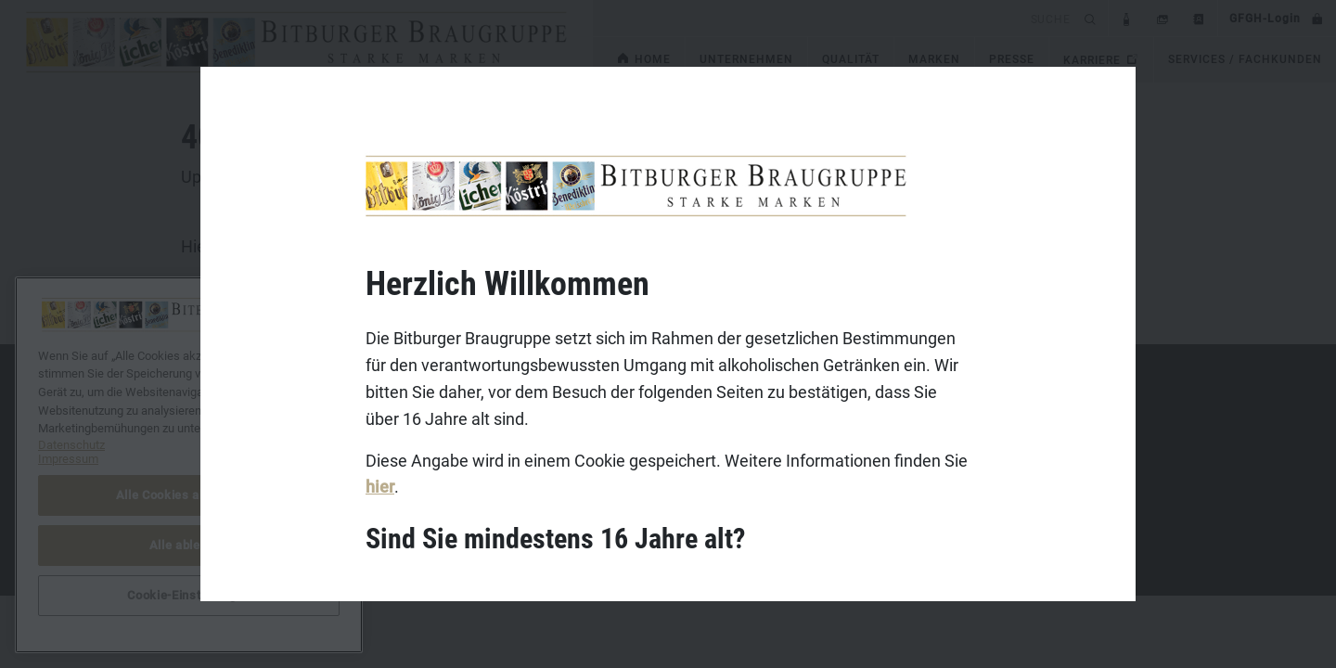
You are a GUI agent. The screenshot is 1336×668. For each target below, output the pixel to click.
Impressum (186, 442)
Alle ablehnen (189, 545)
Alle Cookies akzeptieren (189, 495)
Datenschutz (190, 471)
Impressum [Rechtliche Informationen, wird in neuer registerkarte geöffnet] (68, 459)
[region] (189, 464)
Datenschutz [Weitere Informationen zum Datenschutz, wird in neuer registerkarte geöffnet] (71, 445)
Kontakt (176, 413)
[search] (835, 18)
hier (380, 486)
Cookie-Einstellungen (188, 595)
